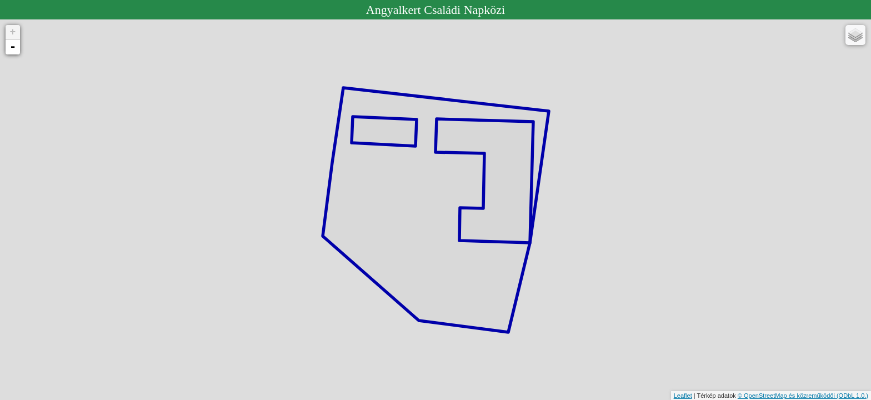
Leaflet (683, 395)
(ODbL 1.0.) (852, 395)
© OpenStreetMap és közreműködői (787, 395)
